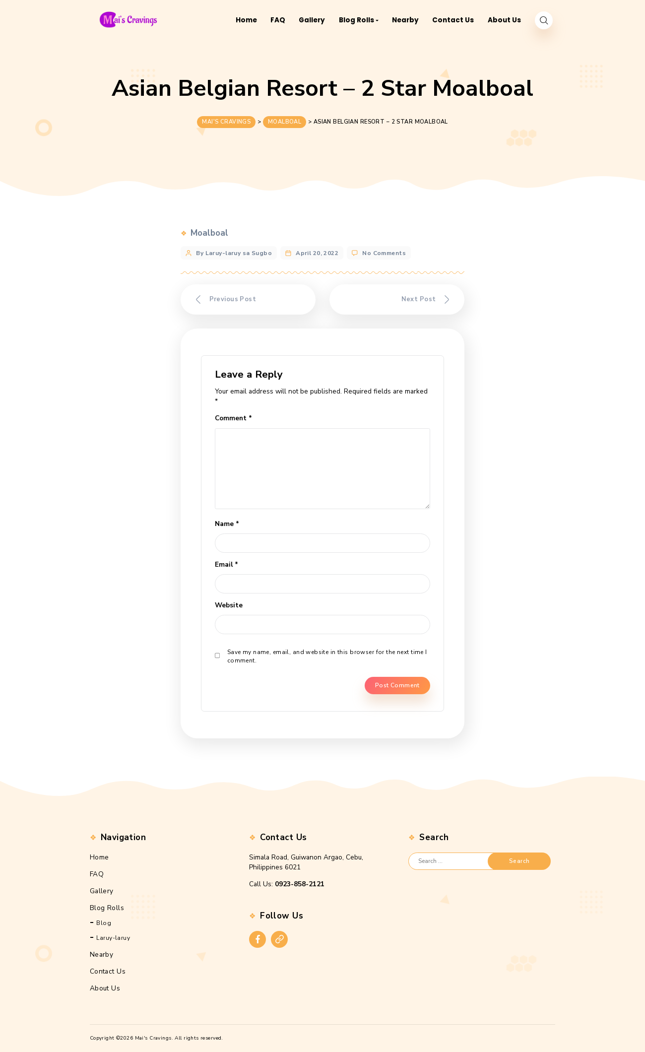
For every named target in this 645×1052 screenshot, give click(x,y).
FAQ (97, 874)
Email (226, 564)
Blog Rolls (107, 907)
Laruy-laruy (113, 938)
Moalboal (209, 231)
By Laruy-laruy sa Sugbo (234, 251)
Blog (103, 923)
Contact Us (108, 971)
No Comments (384, 251)
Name (227, 523)
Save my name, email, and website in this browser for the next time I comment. (327, 656)
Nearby (102, 954)
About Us (105, 988)
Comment (233, 418)
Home (99, 857)
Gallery (102, 891)
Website (229, 605)
